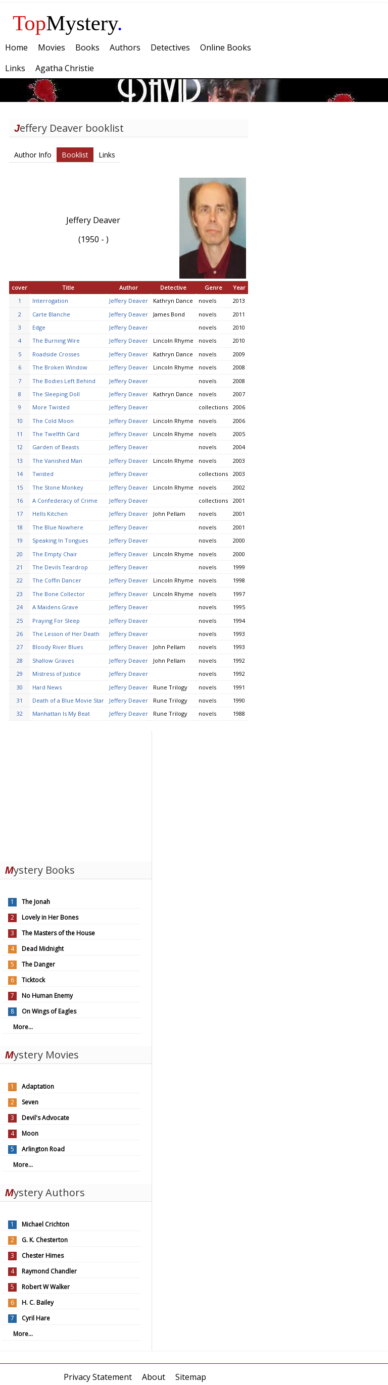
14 (20, 473)
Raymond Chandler (49, 1271)
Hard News (47, 687)
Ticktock (33, 980)
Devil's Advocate (45, 1117)
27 (20, 647)
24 (20, 607)
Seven (30, 1102)
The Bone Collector (58, 594)
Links (107, 154)
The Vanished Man (57, 460)
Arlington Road (43, 1149)
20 (20, 554)
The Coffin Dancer (56, 580)
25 (20, 620)
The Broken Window (59, 367)
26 (20, 633)
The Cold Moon (53, 420)
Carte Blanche (51, 314)
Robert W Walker (46, 1287)
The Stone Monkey (57, 487)
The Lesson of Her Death (66, 633)
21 (20, 567)
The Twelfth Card (55, 434)
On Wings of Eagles (49, 1011)
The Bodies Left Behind (63, 381)
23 (20, 594)
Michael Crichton (45, 1224)
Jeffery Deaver (128, 300)
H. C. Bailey (38, 1302)
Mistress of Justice (56, 673)
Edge (38, 327)
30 (20, 687)
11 (20, 434)
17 (20, 513)
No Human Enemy (47, 995)
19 (20, 540)
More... (23, 1027)
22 (20, 580)
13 (20, 460)
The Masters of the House (58, 933)
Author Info (33, 154)
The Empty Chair (54, 554)
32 (20, 713)
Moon (30, 1133)
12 (20, 447)
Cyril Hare (36, 1318)
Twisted (43, 473)
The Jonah (36, 901)
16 (20, 500)
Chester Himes (43, 1255)
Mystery (68, 23)
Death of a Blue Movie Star (68, 700)
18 (20, 527)
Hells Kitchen (50, 513)
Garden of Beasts (55, 447)
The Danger (38, 964)
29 (20, 673)
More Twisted (51, 407)
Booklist (75, 154)
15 (20, 487)
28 (20, 660)
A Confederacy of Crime (65, 500)
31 (20, 700)
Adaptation (38, 1086)
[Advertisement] (76, 794)
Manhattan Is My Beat (61, 713)
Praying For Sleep (56, 620)
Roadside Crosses (55, 354)
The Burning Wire (56, 340)
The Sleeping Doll (56, 394)
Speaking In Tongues (60, 540)
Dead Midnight (43, 948)
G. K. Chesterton (45, 1240)
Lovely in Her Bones (50, 917)
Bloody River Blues (57, 647)
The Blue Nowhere (57, 527)
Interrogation (50, 300)
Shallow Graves (53, 660)
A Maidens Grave (55, 607)
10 (20, 420)
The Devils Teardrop (60, 567)
